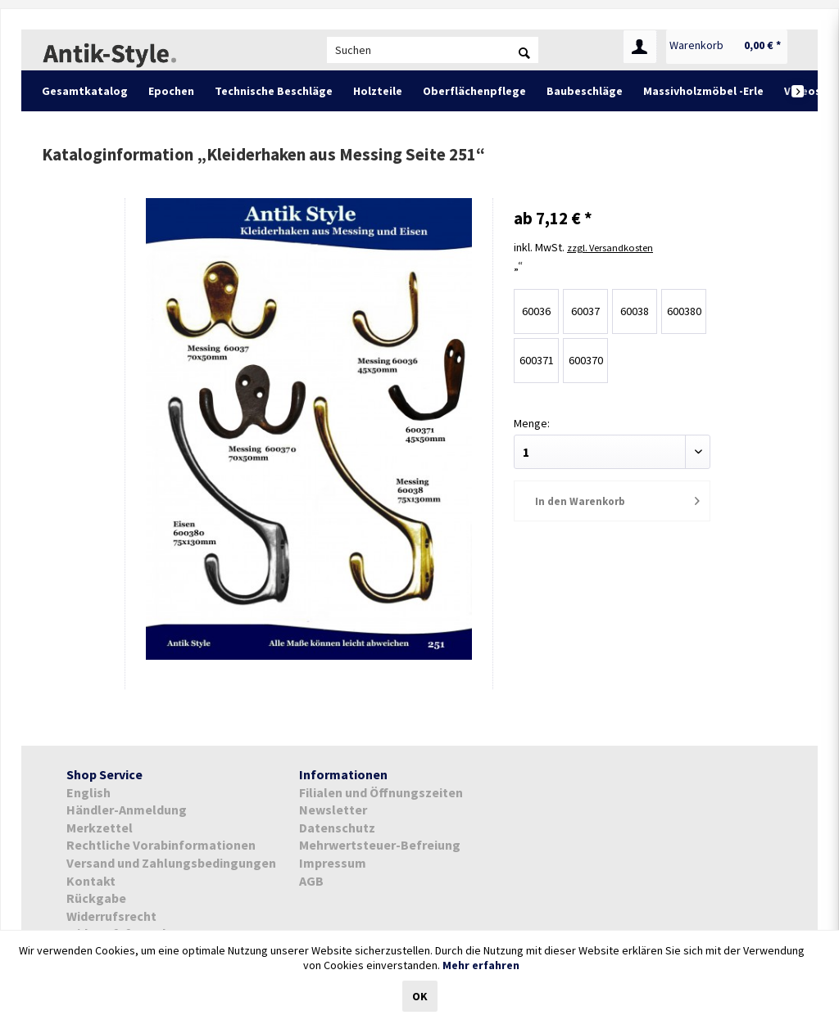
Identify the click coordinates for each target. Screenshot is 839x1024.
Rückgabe (96, 898)
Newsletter (333, 809)
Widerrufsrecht (111, 916)
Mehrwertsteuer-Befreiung (379, 845)
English (88, 792)
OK (420, 996)
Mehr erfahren (480, 965)
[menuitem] (432, 50)
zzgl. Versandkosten (617, 245)
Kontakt (91, 881)
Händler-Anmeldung (126, 809)
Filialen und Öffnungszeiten (381, 792)
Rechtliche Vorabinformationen (161, 845)
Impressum (332, 863)
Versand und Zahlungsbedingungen (171, 863)
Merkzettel (99, 827)
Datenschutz (337, 827)
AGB (311, 881)
